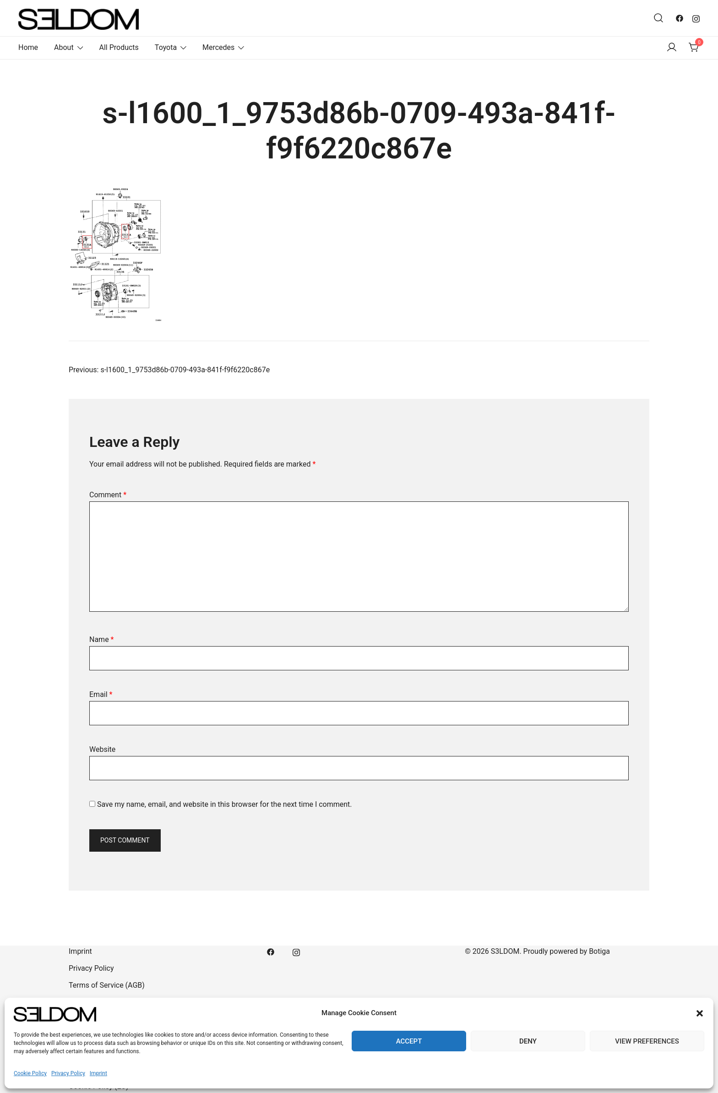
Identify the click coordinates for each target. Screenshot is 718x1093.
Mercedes (218, 47)
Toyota (166, 47)
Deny (528, 1041)
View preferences (647, 1041)
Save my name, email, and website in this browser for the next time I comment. (224, 804)
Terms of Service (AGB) (107, 985)
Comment (107, 494)
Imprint (98, 1073)
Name (101, 639)
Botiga (599, 951)
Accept (409, 1041)
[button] (699, 1013)
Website (102, 749)
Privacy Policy (68, 1073)
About (64, 47)
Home (28, 47)
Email (100, 694)
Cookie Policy (30, 1073)
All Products (118, 47)
